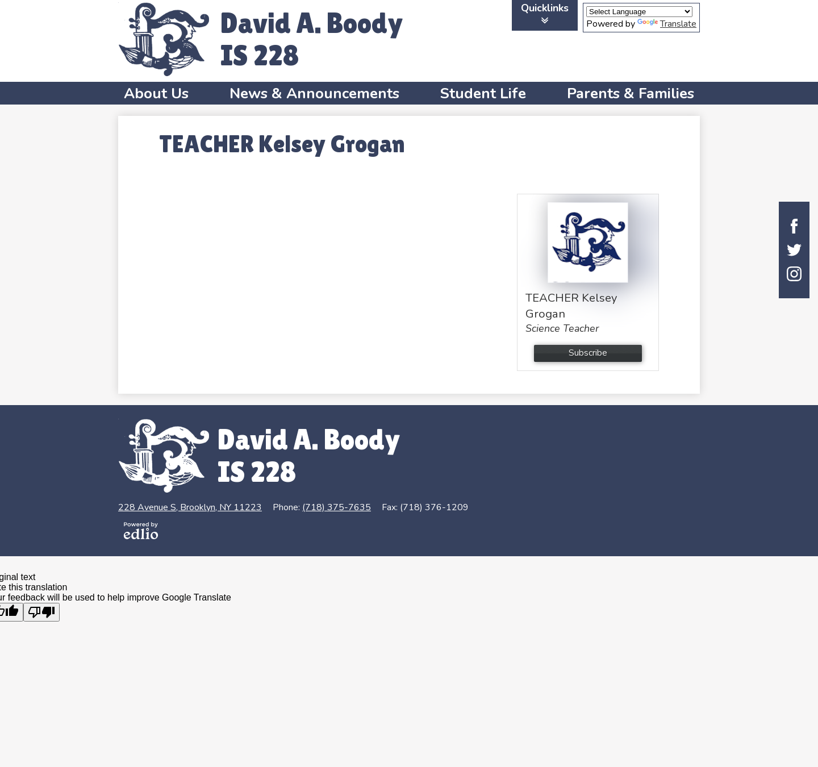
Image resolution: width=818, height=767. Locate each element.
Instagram (794, 273)
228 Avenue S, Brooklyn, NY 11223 (190, 507)
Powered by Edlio (141, 530)
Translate (666, 24)
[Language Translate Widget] (639, 11)
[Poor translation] (41, 612)
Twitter (794, 250)
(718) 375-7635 (336, 507)
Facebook (794, 226)
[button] (156, 93)
